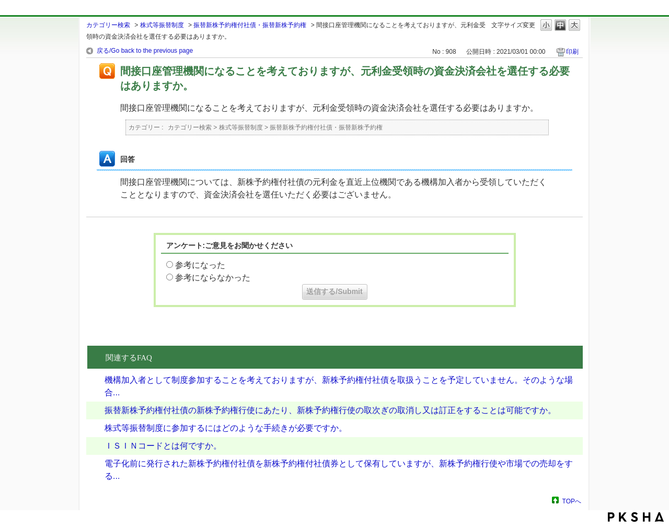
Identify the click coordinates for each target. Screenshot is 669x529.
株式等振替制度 (162, 25)
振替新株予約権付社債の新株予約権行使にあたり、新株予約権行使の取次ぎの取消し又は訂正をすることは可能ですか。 (330, 410)
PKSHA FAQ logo (636, 517)
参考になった (200, 265)
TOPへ (571, 501)
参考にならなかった (212, 277)
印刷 (572, 51)
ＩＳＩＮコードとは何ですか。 (163, 445)
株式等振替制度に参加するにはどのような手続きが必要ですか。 (226, 428)
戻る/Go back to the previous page (145, 50)
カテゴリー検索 (108, 25)
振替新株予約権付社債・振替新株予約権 (249, 25)
